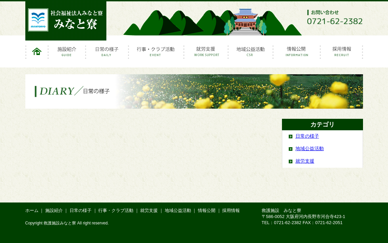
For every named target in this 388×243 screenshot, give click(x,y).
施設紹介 (67, 54)
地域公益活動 (251, 54)
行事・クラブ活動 (156, 54)
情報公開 (297, 54)
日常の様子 (107, 54)
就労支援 (206, 54)
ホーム (37, 54)
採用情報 (342, 54)
